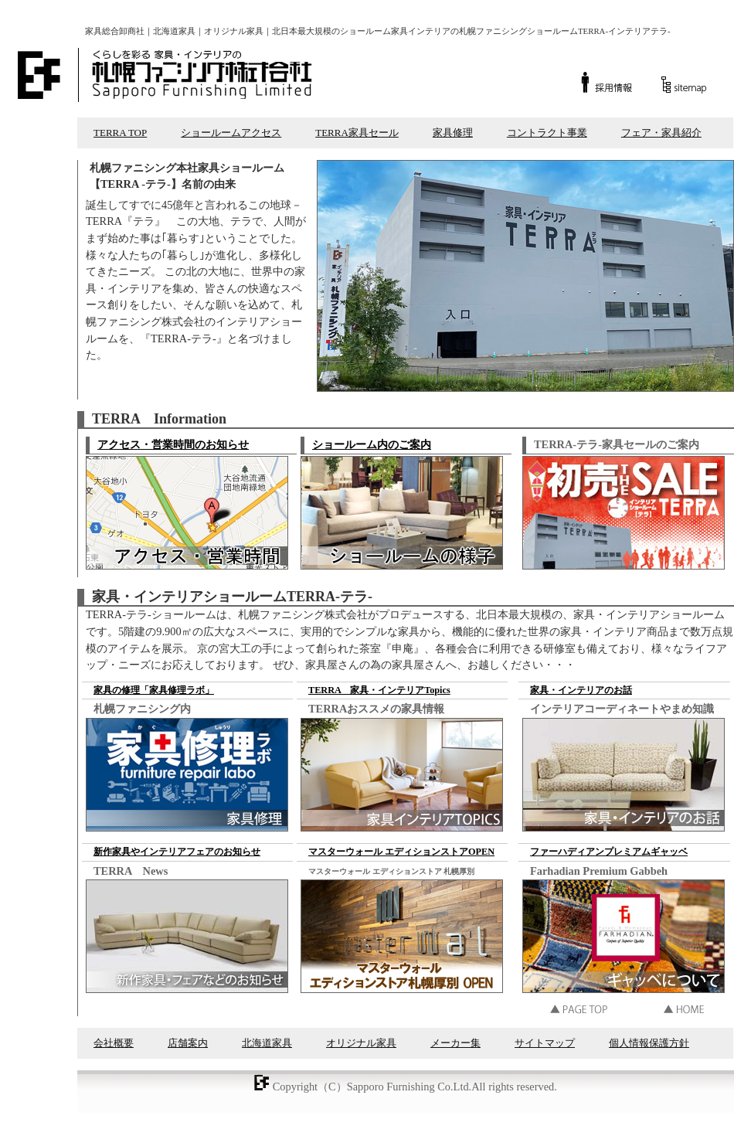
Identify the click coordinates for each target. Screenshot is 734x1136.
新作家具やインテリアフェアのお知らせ (176, 851)
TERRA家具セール (357, 132)
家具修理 (453, 132)
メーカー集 (455, 1043)
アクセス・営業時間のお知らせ (173, 444)
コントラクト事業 (547, 132)
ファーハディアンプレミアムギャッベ (609, 851)
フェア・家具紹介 (661, 132)
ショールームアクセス (231, 132)
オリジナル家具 (361, 1043)
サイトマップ (545, 1043)
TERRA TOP (120, 132)
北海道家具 (267, 1043)
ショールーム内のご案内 (371, 444)
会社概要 (113, 1043)
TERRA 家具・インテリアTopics (379, 690)
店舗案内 (188, 1043)
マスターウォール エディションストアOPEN (401, 851)
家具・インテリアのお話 (581, 690)
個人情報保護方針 (649, 1043)
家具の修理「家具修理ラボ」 (153, 690)
